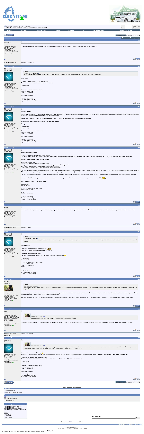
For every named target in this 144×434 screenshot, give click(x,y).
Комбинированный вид (11, 398)
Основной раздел (19, 26)
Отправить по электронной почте (14, 392)
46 (137, 35)
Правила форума (8, 417)
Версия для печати (10, 390)
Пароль (122, 27)
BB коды (6, 411)
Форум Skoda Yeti (10, 26)
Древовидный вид (10, 400)
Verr (5, 311)
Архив (136, 424)
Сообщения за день (98, 30)
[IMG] (5, 414)
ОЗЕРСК (7, 42)
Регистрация (23, 30)
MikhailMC (24, 62)
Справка (58, 30)
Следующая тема (77, 387)
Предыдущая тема (67, 387)
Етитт (6, 282)
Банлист (9, 30)
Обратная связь (121, 424)
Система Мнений (41, 30)
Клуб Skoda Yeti (130, 424)
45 (135, 35)
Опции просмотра (135, 37)
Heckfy (6, 207)
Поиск (82, 30)
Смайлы (6, 413)
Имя (122, 26)
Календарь (71, 30)
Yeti (32, 431)
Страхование (28, 26)
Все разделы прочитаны (125, 30)
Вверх (140, 424)
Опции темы (125, 37)
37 (133, 35)
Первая (128, 35)
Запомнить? (136, 26)
